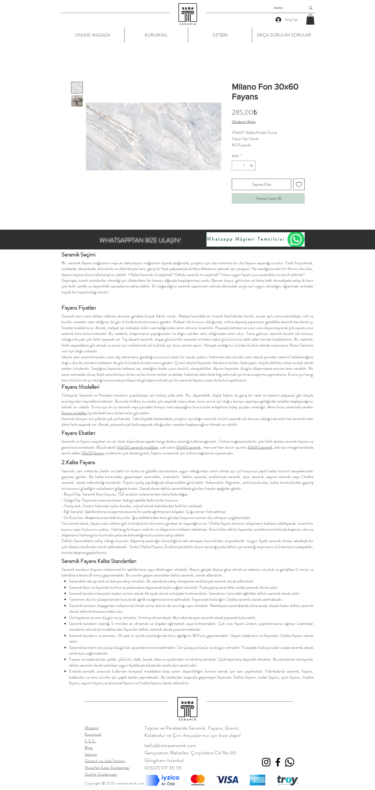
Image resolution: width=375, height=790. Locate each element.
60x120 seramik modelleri (137, 447)
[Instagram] (266, 762)
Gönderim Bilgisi (244, 121)
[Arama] (286, 8)
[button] (310, 19)
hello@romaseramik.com (170, 745)
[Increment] (251, 165)
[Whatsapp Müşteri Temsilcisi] (255, 239)
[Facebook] (278, 762)
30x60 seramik (188, 447)
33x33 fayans (93, 453)
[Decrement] (236, 165)
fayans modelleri (74, 413)
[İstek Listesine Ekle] (299, 184)
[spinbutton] (243, 165)
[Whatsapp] (289, 762)
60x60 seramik (260, 447)
